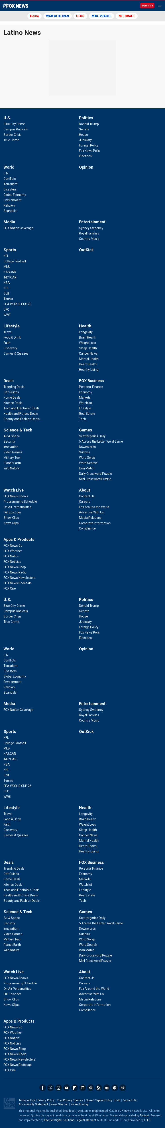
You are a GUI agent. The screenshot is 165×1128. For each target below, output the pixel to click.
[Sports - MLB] (7, 266)
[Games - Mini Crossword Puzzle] (95, 479)
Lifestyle (12, 326)
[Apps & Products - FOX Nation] (11, 556)
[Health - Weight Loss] (87, 343)
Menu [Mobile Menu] (159, 5)
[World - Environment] (13, 200)
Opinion (86, 167)
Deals (9, 380)
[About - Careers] (84, 501)
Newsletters (106, 1087)
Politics (86, 117)
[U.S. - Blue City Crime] (14, 124)
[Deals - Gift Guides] (11, 392)
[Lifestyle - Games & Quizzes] (16, 353)
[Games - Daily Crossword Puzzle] (95, 473)
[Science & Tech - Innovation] (11, 447)
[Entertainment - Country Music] (89, 239)
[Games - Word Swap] (87, 457)
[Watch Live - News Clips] (11, 523)
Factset (144, 1115)
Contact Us (129, 1100)
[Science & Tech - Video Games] (13, 452)
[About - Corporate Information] (95, 523)
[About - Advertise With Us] (91, 512)
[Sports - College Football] (15, 261)
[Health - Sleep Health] (88, 348)
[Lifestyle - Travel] (8, 332)
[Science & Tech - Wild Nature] (12, 468)
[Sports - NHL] (6, 288)
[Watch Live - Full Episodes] (13, 512)
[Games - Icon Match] (86, 468)
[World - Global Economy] (15, 195)
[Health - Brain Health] (87, 337)
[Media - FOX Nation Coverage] (18, 228)
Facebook (42, 1087)
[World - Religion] (9, 205)
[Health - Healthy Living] (88, 369)
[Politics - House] (83, 134)
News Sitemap (59, 1104)
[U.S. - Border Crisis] (12, 134)
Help (117, 1100)
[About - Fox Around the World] (94, 507)
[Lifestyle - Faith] (7, 343)
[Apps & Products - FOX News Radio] (15, 572)
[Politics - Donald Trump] (89, 124)
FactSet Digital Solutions (59, 1120)
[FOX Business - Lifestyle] (85, 408)
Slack (90, 1087)
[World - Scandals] (10, 211)
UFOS (80, 16)
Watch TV (147, 5)
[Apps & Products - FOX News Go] (13, 545)
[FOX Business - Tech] (82, 419)
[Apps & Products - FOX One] (10, 588)
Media (9, 222)
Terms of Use (27, 1100)
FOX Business (91, 380)
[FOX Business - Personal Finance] (91, 387)
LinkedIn (82, 1087)
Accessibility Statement (33, 1104)
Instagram (58, 1087)
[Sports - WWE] (7, 315)
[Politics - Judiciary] (85, 140)
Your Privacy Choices (70, 1100)
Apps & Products (19, 539)
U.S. (7, 117)
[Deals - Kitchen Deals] (13, 403)
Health (85, 326)
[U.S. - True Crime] (11, 140)
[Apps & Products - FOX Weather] (13, 551)
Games (85, 430)
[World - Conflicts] (10, 178)
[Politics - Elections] (85, 156)
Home (34, 16)
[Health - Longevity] (86, 332)
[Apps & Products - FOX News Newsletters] (19, 578)
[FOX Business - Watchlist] (85, 403)
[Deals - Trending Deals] (14, 387)
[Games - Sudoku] (84, 452)
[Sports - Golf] (6, 293)
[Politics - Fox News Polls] (89, 151)
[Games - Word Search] (88, 463)
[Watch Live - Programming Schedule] (20, 501)
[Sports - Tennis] (8, 299)
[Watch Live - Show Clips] (11, 517)
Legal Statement (86, 1120)
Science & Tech (18, 430)
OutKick (86, 249)
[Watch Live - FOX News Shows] (16, 496)
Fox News (15, 6)
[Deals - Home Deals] (12, 397)
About (84, 490)
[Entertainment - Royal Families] (89, 233)
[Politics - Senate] (84, 129)
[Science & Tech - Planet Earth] (12, 463)
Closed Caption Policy (99, 1100)
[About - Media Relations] (90, 517)
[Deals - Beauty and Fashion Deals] (22, 419)
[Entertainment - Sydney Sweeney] (91, 228)
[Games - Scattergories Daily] (92, 436)
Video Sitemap (79, 1104)
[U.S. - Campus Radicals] (16, 129)
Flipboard (74, 1087)
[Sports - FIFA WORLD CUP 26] (17, 304)
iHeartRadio (122, 1087)
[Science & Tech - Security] (9, 441)
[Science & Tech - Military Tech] (12, 457)
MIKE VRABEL (101, 16)
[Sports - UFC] (6, 309)
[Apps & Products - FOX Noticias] (12, 561)
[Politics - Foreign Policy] (88, 145)
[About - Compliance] (87, 528)
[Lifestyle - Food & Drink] (12, 337)
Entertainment (92, 222)
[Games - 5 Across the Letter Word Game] (101, 441)
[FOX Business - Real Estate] (87, 413)
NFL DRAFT (126, 16)
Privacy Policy (46, 1100)
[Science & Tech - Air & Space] (12, 436)
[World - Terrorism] (10, 184)
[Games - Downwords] (87, 447)
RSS (98, 1087)
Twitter (50, 1087)
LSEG (147, 1120)
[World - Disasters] (10, 189)
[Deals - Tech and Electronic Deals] (21, 408)
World (9, 167)
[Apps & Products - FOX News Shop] (15, 567)
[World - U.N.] (6, 173)
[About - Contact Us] (86, 496)
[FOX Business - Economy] (85, 392)
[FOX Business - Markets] (85, 397)
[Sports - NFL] (6, 256)
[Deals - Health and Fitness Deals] (21, 413)
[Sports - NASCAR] (10, 272)
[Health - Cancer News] (88, 353)
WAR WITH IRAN (57, 16)
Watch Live (14, 490)
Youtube (66, 1087)
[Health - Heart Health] (88, 364)
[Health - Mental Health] (89, 359)
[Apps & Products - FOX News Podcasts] (18, 583)
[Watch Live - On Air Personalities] (17, 507)
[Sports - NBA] (7, 283)
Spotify (114, 1087)
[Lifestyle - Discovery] (10, 348)
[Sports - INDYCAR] (10, 277)
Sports (10, 249)
